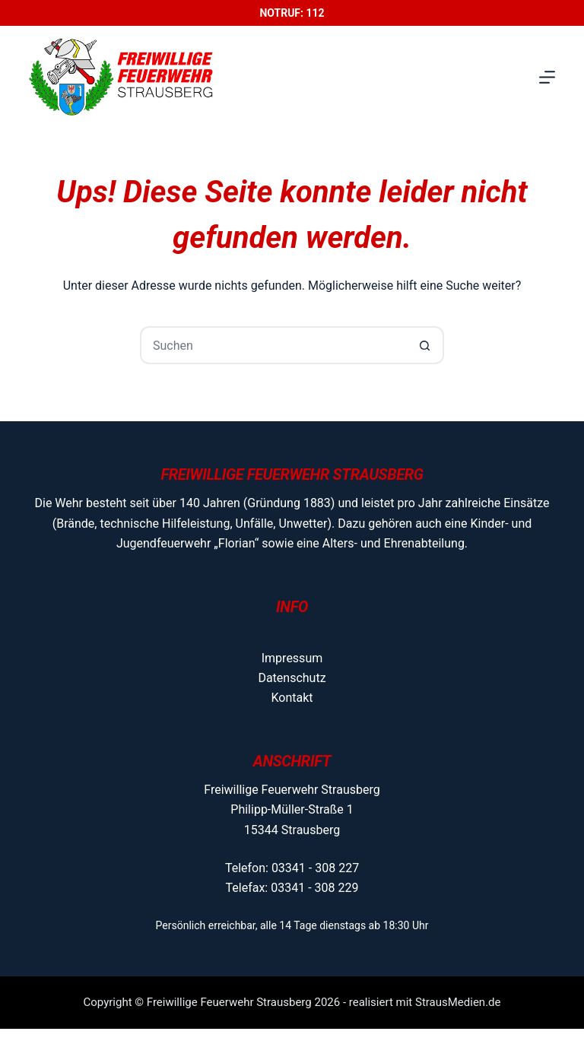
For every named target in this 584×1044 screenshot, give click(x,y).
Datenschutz (291, 678)
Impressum (292, 658)
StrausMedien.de (458, 1002)
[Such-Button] (425, 345)
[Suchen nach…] (273, 345)
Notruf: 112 (291, 13)
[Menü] (547, 77)
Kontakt (292, 697)
